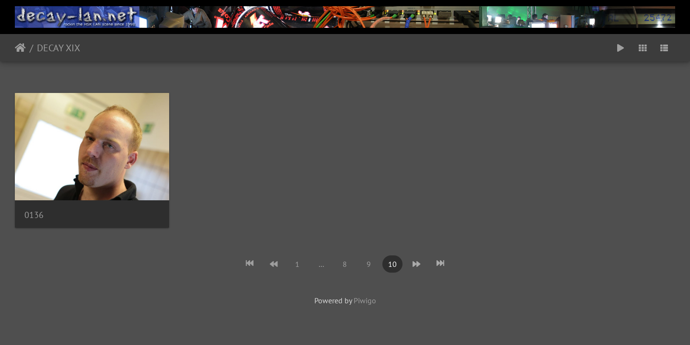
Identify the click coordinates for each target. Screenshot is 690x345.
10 (392, 264)
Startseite (20, 48)
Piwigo (365, 300)
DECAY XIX (58, 48)
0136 (34, 215)
